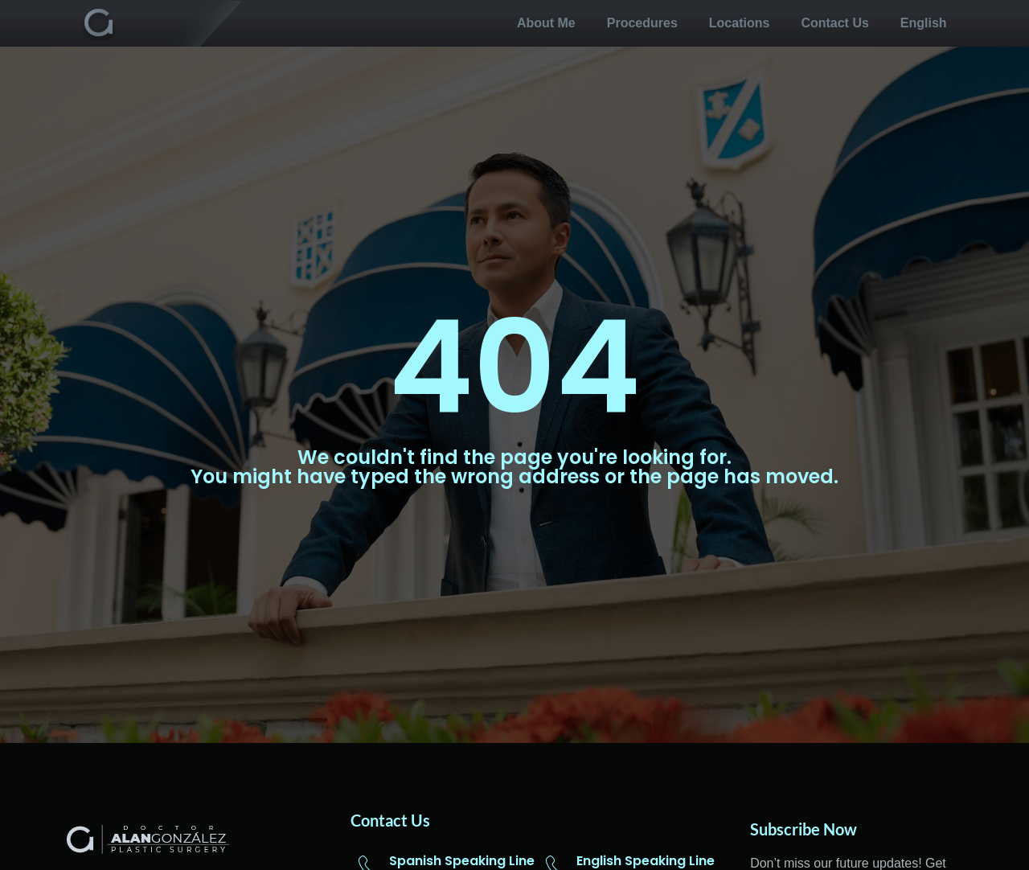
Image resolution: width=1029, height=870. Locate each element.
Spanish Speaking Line (462, 861)
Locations (739, 23)
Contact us (834, 23)
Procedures (642, 23)
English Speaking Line (645, 861)
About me (546, 23)
